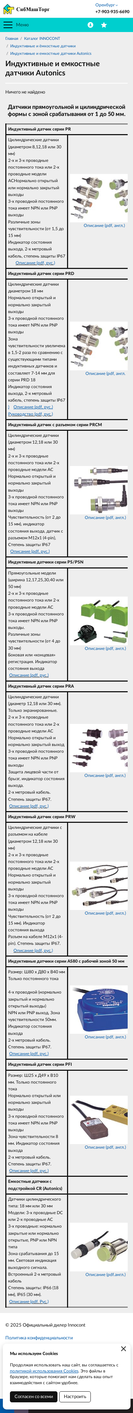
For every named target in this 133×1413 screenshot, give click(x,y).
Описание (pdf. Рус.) (29, 1302)
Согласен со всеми (34, 1397)
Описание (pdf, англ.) (104, 225)
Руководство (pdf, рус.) (30, 414)
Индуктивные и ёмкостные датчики (43, 46)
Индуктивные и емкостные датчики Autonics (51, 53)
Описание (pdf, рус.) (35, 263)
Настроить (75, 1397)
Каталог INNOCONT (42, 39)
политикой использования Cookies (44, 1371)
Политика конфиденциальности (39, 1338)
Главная (11, 39)
